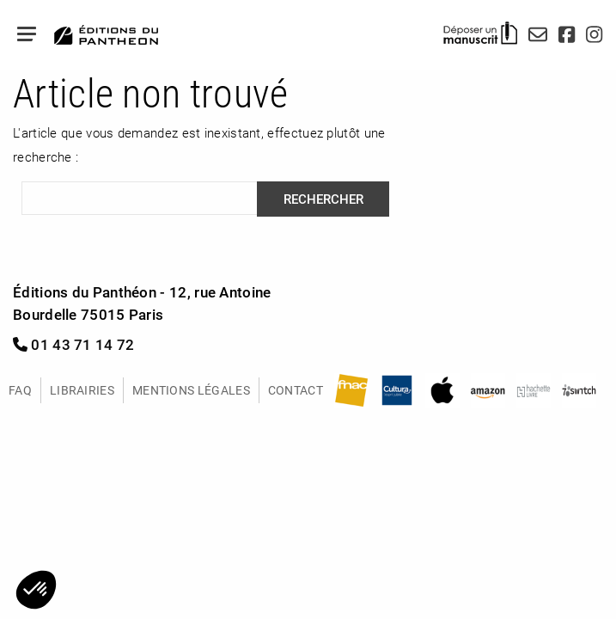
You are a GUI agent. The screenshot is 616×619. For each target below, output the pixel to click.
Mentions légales (191, 390)
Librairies (82, 390)
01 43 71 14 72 (74, 344)
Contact (295, 390)
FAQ (20, 390)
